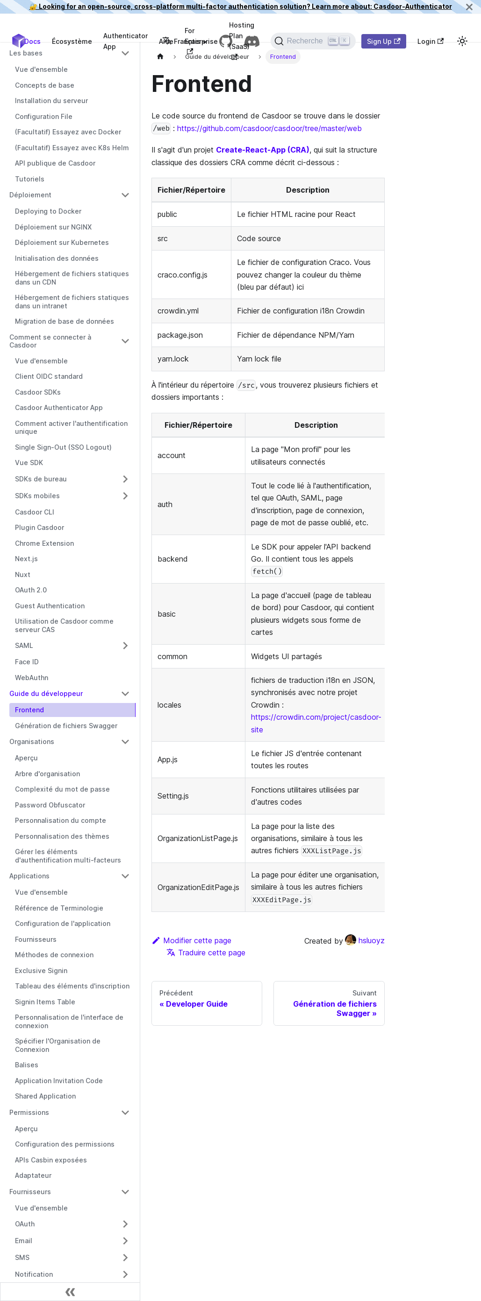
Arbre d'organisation (47, 774)
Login (430, 41)
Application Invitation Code (59, 1081)
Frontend (29, 710)
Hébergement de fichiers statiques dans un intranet (72, 301)
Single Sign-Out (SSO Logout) (63, 447)
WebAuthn (31, 678)
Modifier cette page (191, 940)
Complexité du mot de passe (62, 789)
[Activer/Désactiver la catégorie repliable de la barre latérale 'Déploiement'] (125, 195)
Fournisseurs (36, 939)
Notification (34, 1274)
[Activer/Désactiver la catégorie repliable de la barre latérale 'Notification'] (125, 1274)
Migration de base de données (64, 321)
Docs (32, 41)
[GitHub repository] (226, 41)
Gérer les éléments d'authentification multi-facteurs (68, 856)
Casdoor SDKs (38, 392)
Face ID (27, 662)
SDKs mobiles (37, 496)
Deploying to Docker (48, 211)
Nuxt (22, 574)
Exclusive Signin (41, 970)
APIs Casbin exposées (51, 1160)
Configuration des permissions (65, 1144)
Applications (29, 876)
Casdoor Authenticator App (59, 407)
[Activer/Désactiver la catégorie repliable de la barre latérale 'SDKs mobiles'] (125, 495)
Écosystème (72, 41)
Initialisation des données (57, 258)
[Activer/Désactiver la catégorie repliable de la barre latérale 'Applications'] (125, 876)
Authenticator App (125, 41)
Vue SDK (29, 462)
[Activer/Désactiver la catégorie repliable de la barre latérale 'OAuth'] (125, 1224)
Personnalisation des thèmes (62, 836)
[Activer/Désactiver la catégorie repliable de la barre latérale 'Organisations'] (125, 741)
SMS (22, 1257)
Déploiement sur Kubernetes (62, 242)
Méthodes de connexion (54, 955)
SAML (24, 645)
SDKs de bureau (41, 479)
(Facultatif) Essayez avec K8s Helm (72, 148)
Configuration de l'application (62, 923)
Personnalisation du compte (60, 820)
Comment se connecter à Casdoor (50, 341)
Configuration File (43, 116)
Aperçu (26, 758)
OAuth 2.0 (31, 590)
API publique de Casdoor (55, 163)
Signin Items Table (45, 1002)
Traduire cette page (205, 952)
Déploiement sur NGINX (53, 227)
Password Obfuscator (50, 805)
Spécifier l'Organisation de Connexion (58, 1045)
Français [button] (181, 41)
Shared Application (45, 1096)
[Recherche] (313, 41)
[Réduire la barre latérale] (70, 1291)
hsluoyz (365, 940)
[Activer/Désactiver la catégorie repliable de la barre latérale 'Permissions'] (125, 1112)
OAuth (25, 1224)
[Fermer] (469, 7)
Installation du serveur (51, 100)
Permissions (29, 1112)
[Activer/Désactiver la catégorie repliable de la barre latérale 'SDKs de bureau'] (125, 479)
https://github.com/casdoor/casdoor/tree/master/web (269, 128)
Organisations (31, 741)
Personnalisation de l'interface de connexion (69, 1021)
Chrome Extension (44, 543)
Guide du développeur (46, 693)
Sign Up (383, 41)
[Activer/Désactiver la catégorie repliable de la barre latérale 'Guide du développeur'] (125, 693)
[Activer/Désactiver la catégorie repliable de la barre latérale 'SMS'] (125, 1257)
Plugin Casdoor (39, 527)
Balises (26, 1065)
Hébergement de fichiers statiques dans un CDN (72, 278)
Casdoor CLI (34, 512)
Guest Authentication (50, 606)
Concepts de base (44, 85)
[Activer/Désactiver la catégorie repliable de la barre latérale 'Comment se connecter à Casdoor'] (125, 341)
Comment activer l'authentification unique (71, 427)
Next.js (26, 559)
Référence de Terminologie (59, 908)
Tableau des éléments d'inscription (72, 986)
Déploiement (30, 195)
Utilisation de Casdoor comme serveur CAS (64, 625)
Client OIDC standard (49, 376)
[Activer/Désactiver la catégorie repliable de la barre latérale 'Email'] (125, 1240)
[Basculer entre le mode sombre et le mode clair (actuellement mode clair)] (462, 41)
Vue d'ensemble (41, 69)
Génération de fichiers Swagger (66, 726)
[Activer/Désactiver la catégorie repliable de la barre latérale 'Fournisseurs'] (125, 1191)
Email (23, 1241)
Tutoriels (29, 179)
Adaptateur (33, 1175)
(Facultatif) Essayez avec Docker (68, 132)
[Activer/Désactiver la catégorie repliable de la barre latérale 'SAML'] (125, 645)
